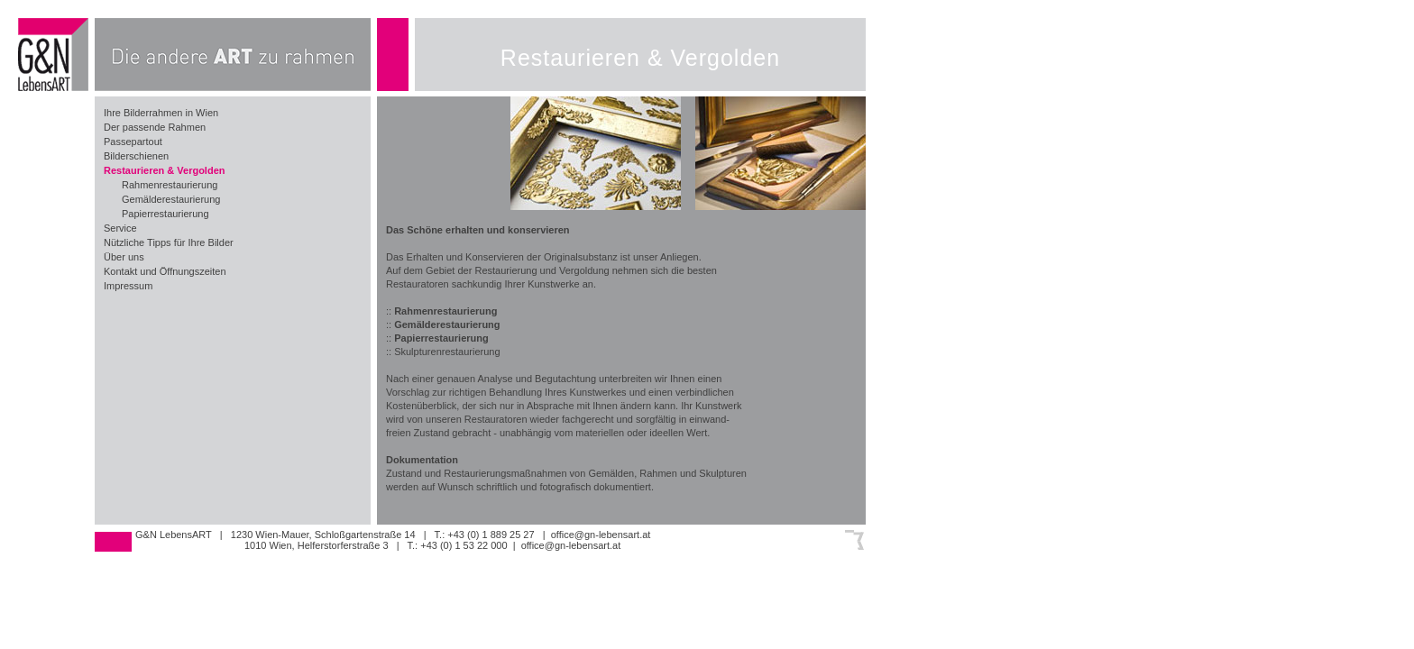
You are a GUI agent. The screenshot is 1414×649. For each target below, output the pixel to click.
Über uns (124, 256)
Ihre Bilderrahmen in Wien (161, 112)
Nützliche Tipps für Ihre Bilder (169, 242)
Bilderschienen (136, 156)
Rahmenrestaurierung (169, 184)
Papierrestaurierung (165, 213)
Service (120, 228)
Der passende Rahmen (155, 127)
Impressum (128, 285)
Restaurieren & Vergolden (164, 170)
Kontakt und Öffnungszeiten (165, 271)
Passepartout (133, 141)
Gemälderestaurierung (171, 199)
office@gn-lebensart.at (601, 534)
